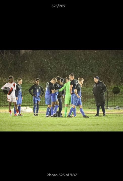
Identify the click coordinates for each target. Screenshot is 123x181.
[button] (105, 7)
